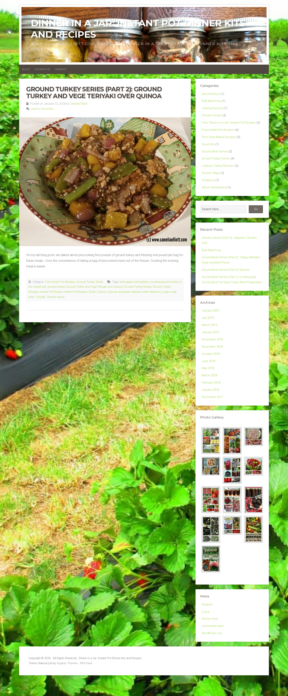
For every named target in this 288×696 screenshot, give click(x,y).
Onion (92, 292)
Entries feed (210, 638)
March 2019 (210, 340)
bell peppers (141, 282)
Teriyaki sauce (55, 297)
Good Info (209, 147)
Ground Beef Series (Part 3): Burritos (226, 277)
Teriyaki (40, 297)
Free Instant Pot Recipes (60, 282)
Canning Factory (213, 109)
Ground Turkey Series (89, 282)
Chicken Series (212, 116)
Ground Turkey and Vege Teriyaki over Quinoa (94, 286)
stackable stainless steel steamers (139, 292)
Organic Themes (67, 684)
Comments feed (213, 646)
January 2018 (211, 408)
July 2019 (208, 332)
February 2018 (212, 400)
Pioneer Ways (211, 177)
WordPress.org (212, 653)
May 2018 (208, 385)
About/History (211, 94)
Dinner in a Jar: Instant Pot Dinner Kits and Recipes (138, 28)
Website (61, 69)
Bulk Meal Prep (212, 101)
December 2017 (213, 415)
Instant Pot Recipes (75, 292)
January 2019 (211, 347)
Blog (26, 69)
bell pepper (126, 282)
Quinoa (112, 292)
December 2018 (213, 355)
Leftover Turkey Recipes (218, 170)
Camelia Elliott (78, 103)
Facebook (42, 69)
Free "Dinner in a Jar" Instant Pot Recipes (230, 124)
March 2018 (210, 393)
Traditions (208, 185)
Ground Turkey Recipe (137, 286)
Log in (206, 631)
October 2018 (211, 370)
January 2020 (211, 325)
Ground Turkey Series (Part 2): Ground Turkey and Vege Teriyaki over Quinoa (94, 92)
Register (207, 623)
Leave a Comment (42, 108)
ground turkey (56, 286)
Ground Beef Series (215, 154)
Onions (102, 292)
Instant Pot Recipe (51, 292)
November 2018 (213, 362)
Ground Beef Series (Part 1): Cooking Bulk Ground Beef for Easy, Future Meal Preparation (230, 290)
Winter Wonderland (215, 192)
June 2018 (209, 377)
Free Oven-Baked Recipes (219, 139)
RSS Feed (86, 684)
